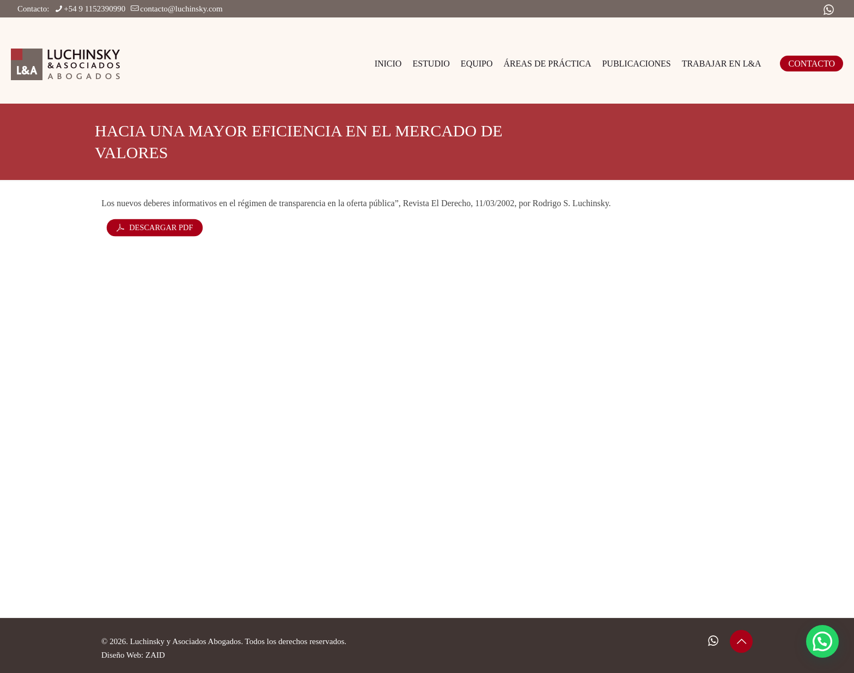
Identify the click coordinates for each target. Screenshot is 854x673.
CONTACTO (811, 63)
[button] (822, 641)
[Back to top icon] (741, 641)
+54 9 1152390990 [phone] (94, 8)
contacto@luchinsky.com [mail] (181, 8)
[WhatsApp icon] (828, 10)
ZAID (155, 655)
